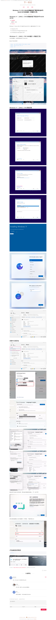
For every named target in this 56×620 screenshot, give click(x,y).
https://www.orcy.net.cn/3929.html (19, 567)
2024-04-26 (30, 14)
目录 (28, 7)
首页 (6, 0)
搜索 (32, 7)
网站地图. (35, 618)
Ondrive (13, 23)
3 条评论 (44, 570)
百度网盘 (13, 20)
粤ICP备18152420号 (22, 617)
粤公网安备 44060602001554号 (31, 617)
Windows (25, 14)
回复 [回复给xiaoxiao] (45, 576)
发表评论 (43, 609)
